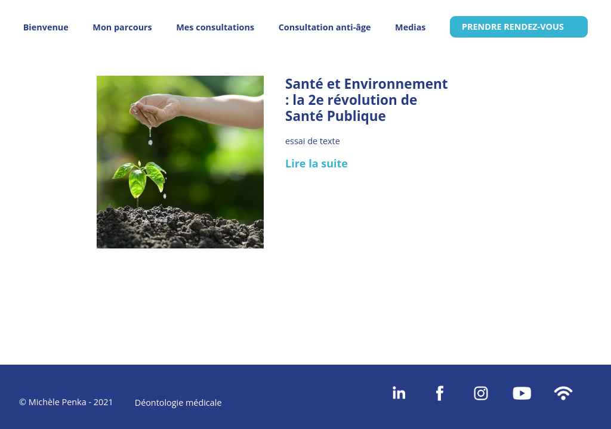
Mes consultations (215, 27)
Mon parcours (122, 27)
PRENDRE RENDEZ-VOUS (513, 26)
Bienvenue (46, 27)
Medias (410, 27)
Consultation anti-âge (325, 27)
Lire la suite (316, 163)
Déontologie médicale (178, 402)
